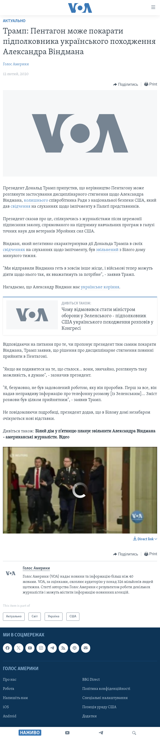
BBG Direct (91, 680)
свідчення (20, 206)
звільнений (107, 250)
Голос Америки (16, 64)
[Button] (125, 84)
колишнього (36, 200)
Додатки (89, 716)
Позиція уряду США (99, 707)
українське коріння (100, 287)
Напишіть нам (15, 698)
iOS (6, 707)
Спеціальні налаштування (105, 698)
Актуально (14, 21)
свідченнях (14, 250)
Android (9, 716)
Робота (8, 689)
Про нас (9, 680)
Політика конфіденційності (106, 689)
